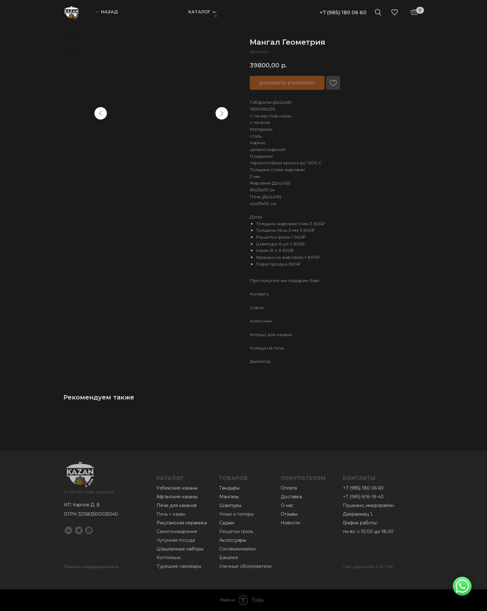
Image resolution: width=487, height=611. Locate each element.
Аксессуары (232, 540)
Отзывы (289, 514)
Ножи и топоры (236, 514)
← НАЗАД (106, 12)
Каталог (199, 12)
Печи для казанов (177, 505)
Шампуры (230, 505)
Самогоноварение (177, 531)
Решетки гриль (236, 531)
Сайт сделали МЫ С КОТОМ (368, 567)
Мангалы (229, 496)
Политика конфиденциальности (91, 567)
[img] (71, 12)
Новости (290, 523)
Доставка (291, 496)
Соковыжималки (237, 549)
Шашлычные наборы (180, 549)
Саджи (226, 523)
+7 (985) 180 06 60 (343, 13)
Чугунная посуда (176, 540)
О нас (287, 505)
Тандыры (229, 488)
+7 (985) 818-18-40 (363, 496)
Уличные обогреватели (245, 566)
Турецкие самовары (179, 566)
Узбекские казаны (177, 488)
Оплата (289, 488)
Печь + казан (171, 514)
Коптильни (168, 557)
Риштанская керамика (182, 523)
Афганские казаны (177, 496)
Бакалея (228, 557)
